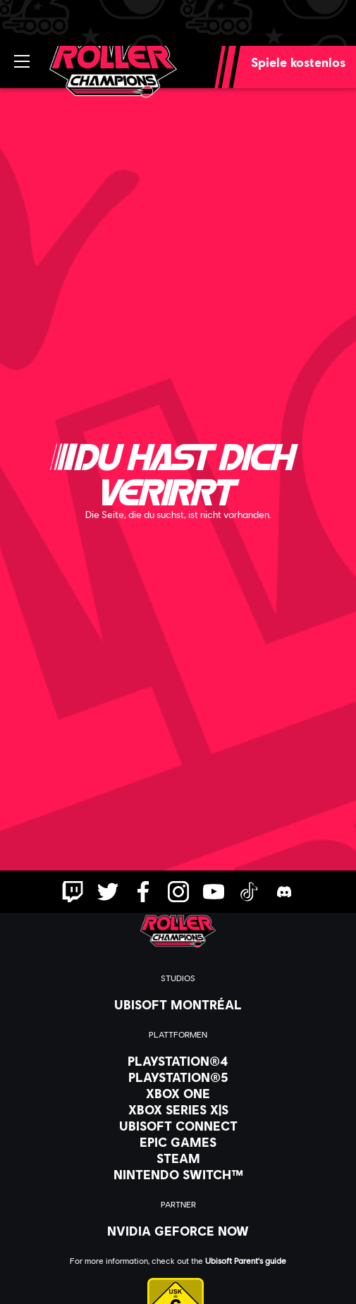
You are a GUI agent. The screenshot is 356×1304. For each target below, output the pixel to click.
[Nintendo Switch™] (178, 1174)
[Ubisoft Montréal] (178, 1004)
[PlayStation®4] (178, 1061)
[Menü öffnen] (22, 61)
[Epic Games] (178, 1142)
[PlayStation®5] (178, 1077)
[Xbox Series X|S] (178, 1109)
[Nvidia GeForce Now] (178, 1231)
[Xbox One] (178, 1093)
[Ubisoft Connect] (178, 1126)
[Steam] (178, 1158)
